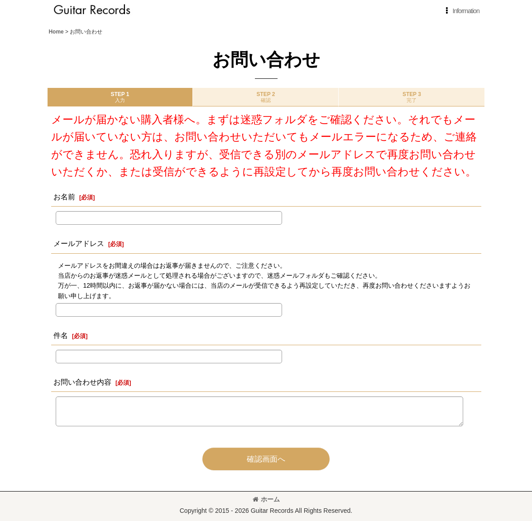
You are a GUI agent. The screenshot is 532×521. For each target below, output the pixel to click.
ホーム (266, 499)
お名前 (64, 197)
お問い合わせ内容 (82, 382)
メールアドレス (78, 243)
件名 (60, 335)
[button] (461, 11)
